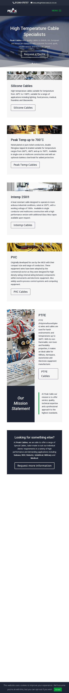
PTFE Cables (45, 374)
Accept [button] (57, 689)
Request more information (34, 465)
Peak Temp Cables (25, 165)
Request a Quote (34, 54)
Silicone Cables (23, 107)
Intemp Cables (23, 225)
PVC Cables (21, 291)
